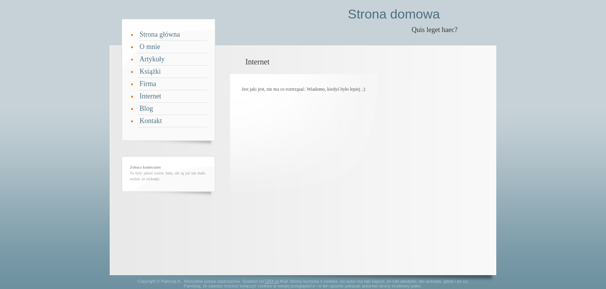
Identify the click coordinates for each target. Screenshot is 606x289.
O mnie (150, 47)
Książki (150, 71)
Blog (146, 108)
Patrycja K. (171, 281)
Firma (148, 84)
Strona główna (160, 34)
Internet (150, 96)
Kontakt (151, 121)
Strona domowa (394, 14)
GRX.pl (271, 281)
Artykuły (152, 59)
